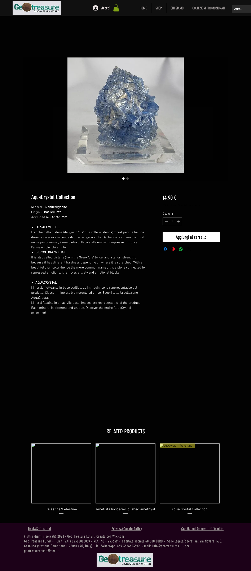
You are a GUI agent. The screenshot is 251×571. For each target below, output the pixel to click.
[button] (116, 7)
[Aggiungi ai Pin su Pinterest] (173, 249)
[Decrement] (165, 221)
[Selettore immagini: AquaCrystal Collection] (123, 178)
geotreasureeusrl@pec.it (41, 551)
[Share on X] (189, 249)
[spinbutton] (172, 221)
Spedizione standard (190, 205)
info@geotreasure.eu (166, 546)
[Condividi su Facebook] (165, 249)
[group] (125, 481)
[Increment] (178, 221)
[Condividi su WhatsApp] (181, 249)
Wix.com (118, 536)
